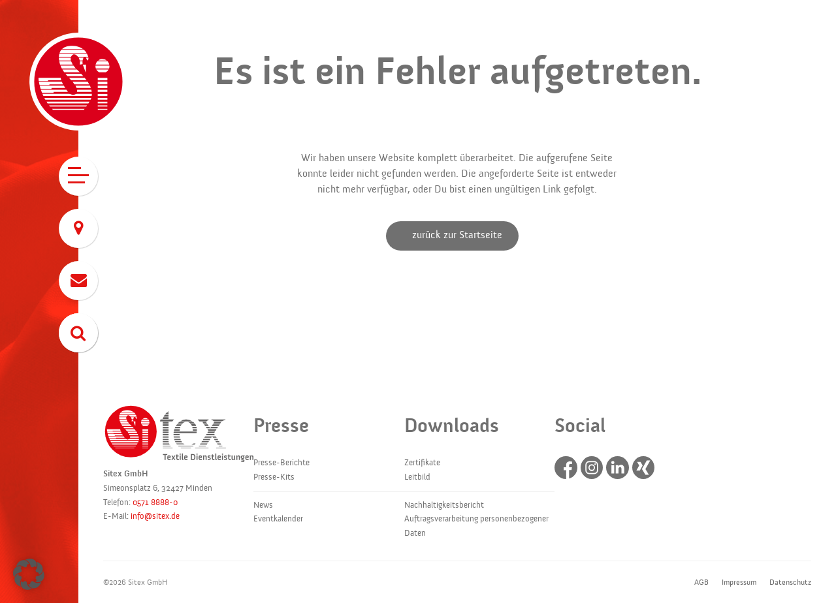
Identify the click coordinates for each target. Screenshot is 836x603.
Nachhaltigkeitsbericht (444, 505)
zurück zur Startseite (457, 235)
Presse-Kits (274, 477)
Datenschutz (790, 582)
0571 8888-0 (155, 502)
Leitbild (417, 477)
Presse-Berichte (281, 462)
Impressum (739, 582)
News (263, 505)
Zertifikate (422, 462)
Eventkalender (278, 518)
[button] (28, 574)
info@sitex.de (155, 516)
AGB (701, 582)
